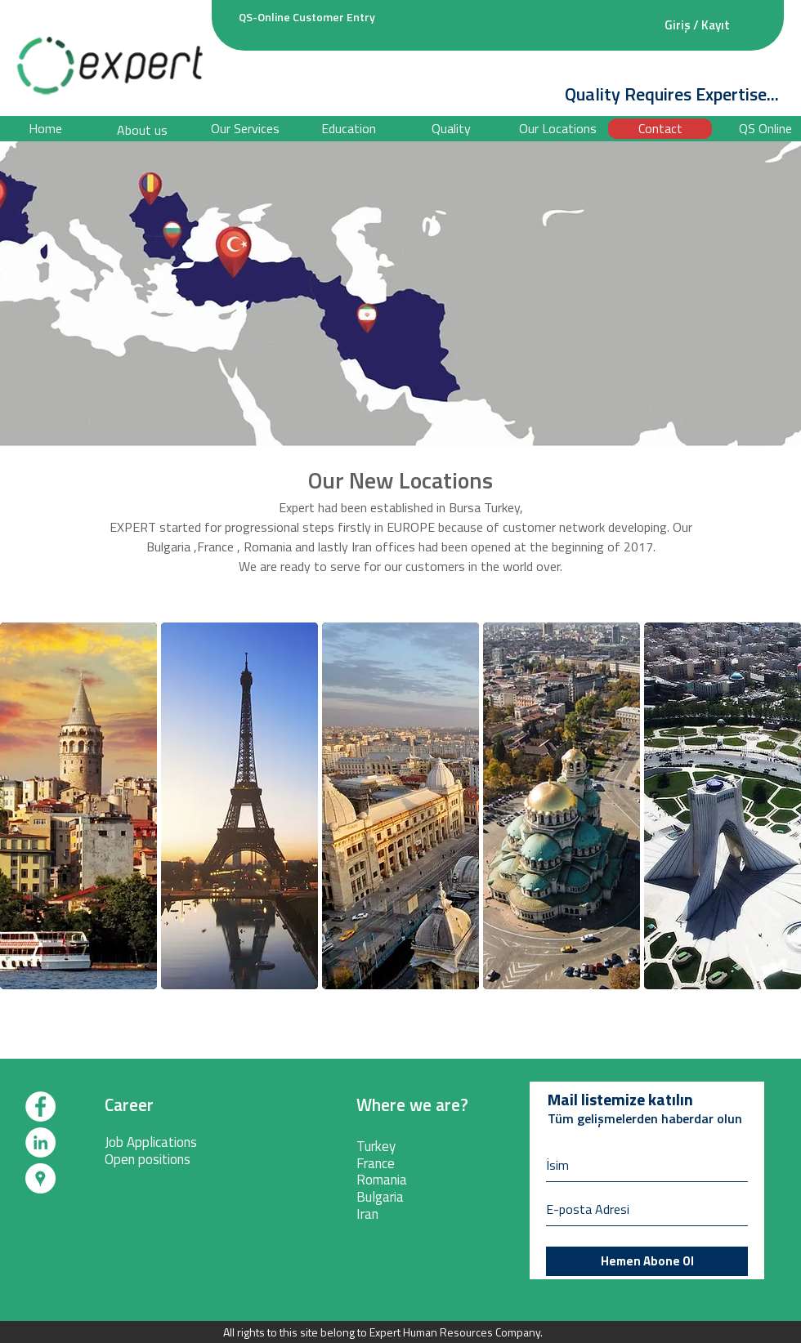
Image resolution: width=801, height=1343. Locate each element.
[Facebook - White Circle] (40, 1106)
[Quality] (451, 128)
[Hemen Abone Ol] (647, 1261)
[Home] (45, 128)
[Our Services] (245, 128)
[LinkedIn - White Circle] (40, 1142)
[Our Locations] (558, 128)
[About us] (142, 129)
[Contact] (660, 128)
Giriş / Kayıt (697, 24)
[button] (348, 128)
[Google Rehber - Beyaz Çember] (40, 1178)
